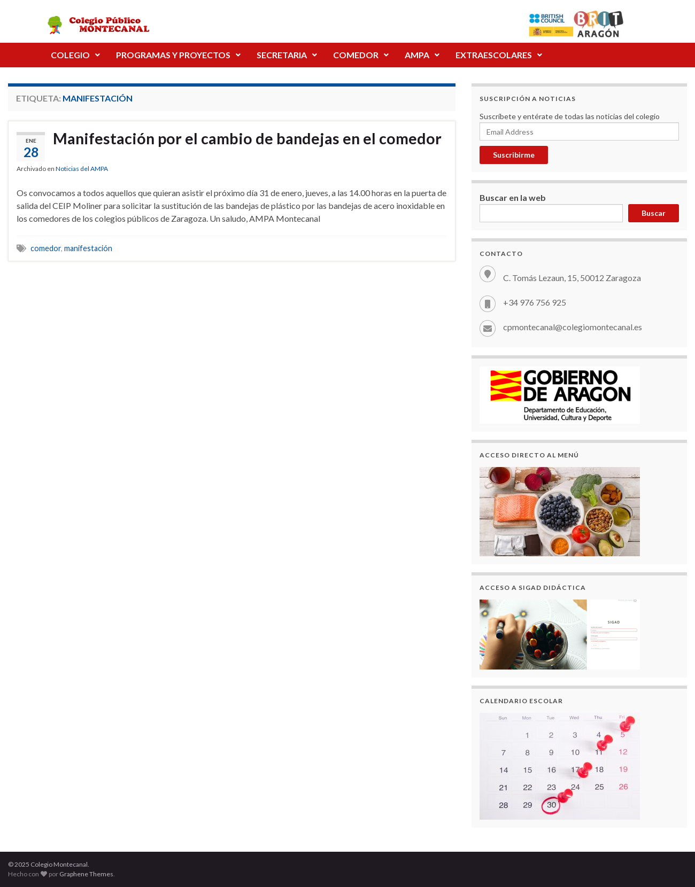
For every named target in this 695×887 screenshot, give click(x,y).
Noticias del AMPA (82, 175)
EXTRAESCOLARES (498, 55)
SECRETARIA (287, 55)
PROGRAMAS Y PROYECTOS (178, 55)
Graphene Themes (86, 874)
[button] (75, 55)
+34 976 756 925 (534, 302)
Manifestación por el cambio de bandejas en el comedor (219, 148)
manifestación (88, 254)
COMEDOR (361, 55)
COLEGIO (75, 55)
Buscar (654, 212)
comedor (45, 254)
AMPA (422, 55)
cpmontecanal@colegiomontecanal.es (572, 327)
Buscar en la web (513, 197)
